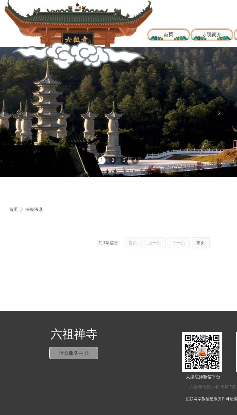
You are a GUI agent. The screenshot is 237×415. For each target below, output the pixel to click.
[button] (17, 112)
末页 (200, 243)
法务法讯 (34, 209)
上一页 (154, 243)
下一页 (178, 243)
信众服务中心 (74, 353)
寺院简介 (212, 34)
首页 (13, 209)
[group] (118, 112)
